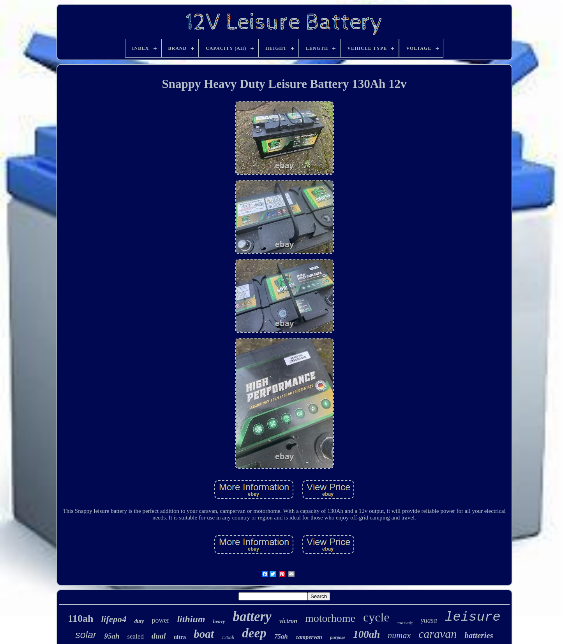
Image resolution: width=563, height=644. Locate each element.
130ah (228, 637)
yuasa (429, 620)
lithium (191, 619)
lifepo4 (113, 619)
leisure (473, 617)
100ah (366, 634)
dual (159, 636)
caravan (437, 633)
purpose (337, 637)
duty (139, 621)
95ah (111, 636)
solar (85, 634)
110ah (80, 618)
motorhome (330, 618)
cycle (376, 617)
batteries (478, 635)
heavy (219, 621)
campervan (309, 637)
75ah (281, 636)
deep (254, 633)
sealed (135, 636)
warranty (405, 622)
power (160, 620)
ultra (180, 637)
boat (204, 634)
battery (252, 616)
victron (288, 621)
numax (399, 635)
